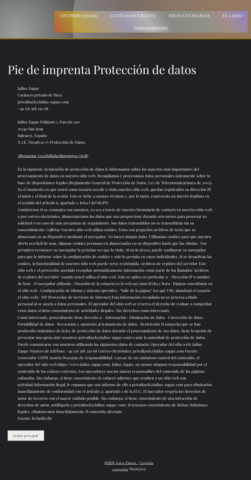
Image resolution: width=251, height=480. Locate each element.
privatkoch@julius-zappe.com (43, 101)
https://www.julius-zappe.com (84, 364)
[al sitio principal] (26, 435)
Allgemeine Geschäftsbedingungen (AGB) (53, 155)
